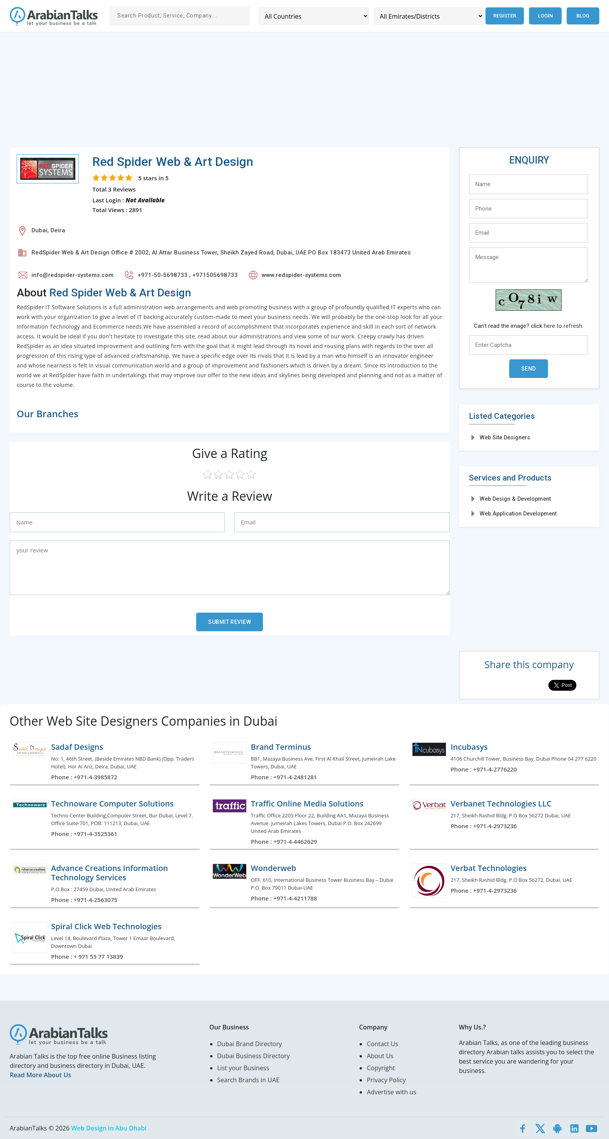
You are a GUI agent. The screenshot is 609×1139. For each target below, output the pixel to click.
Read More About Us (40, 1075)
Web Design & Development (515, 499)
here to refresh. (563, 325)
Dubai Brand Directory (249, 1044)
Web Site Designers (505, 437)
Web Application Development (518, 513)
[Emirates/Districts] (429, 16)
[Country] (313, 16)
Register (504, 16)
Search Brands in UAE (248, 1080)
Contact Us (382, 1044)
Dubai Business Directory (253, 1056)
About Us (380, 1056)
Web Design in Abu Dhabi (108, 1128)
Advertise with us (391, 1092)
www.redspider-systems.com (301, 275)
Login (545, 16)
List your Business (243, 1068)
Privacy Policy (386, 1080)
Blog (582, 16)
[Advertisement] (243, 92)
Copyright (381, 1068)
